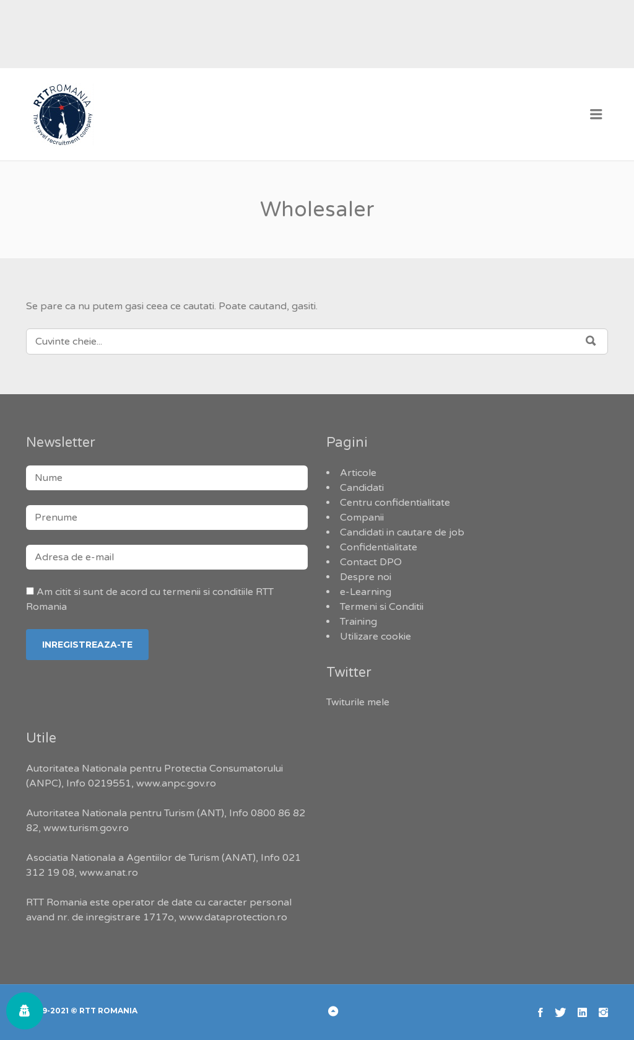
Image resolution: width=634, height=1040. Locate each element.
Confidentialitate (378, 547)
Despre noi (365, 577)
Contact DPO (371, 562)
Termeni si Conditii (381, 607)
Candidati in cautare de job (402, 532)
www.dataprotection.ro (233, 917)
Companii (362, 517)
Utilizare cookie (375, 636)
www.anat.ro (108, 872)
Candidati (362, 488)
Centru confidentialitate (395, 502)
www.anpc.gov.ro (176, 783)
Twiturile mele (357, 702)
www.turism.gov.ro (86, 828)
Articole (358, 473)
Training (358, 621)
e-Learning (365, 592)
